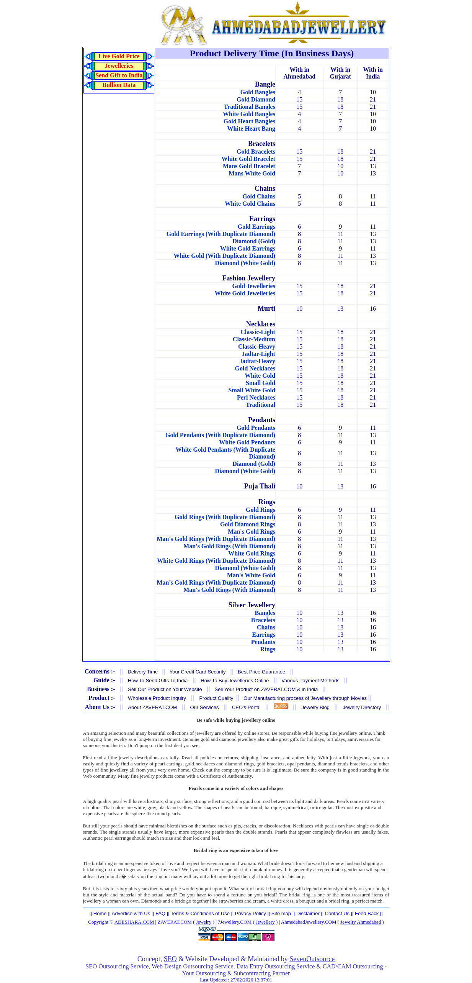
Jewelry (203, 922)
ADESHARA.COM (134, 922)
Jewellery (265, 922)
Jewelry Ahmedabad (360, 922)
